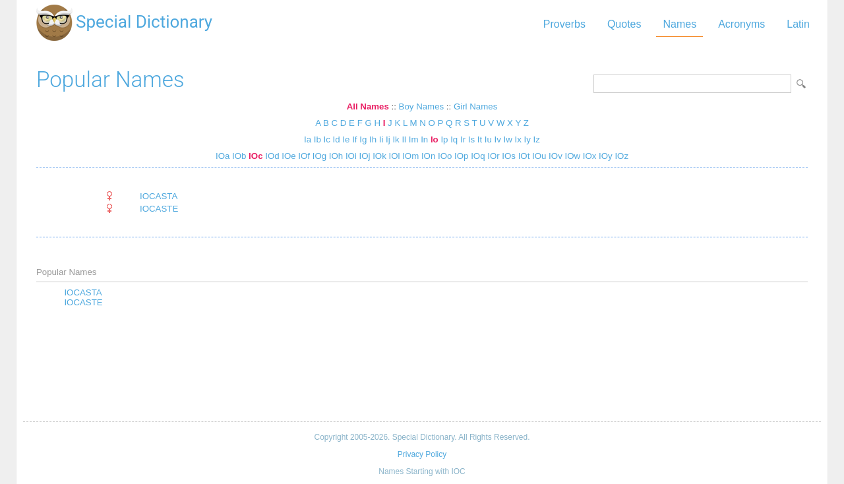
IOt (522, 156)
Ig (363, 139)
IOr (492, 156)
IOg (318, 156)
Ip (444, 139)
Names (679, 24)
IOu (537, 156)
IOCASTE (159, 209)
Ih (373, 139)
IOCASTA (158, 196)
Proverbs (564, 24)
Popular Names (110, 79)
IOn (427, 156)
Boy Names (421, 106)
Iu (488, 139)
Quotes (624, 24)
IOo (443, 156)
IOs (508, 156)
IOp (460, 156)
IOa (222, 156)
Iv (498, 139)
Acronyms (741, 24)
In (424, 139)
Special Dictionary (144, 22)
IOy (604, 156)
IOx (588, 156)
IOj (364, 156)
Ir (463, 139)
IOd (271, 156)
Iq (454, 139)
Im (414, 139)
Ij (388, 139)
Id (336, 139)
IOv (554, 156)
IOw (571, 156)
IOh (334, 156)
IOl (393, 156)
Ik (395, 139)
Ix (518, 139)
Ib (317, 139)
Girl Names (475, 106)
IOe (288, 156)
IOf (303, 156)
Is (471, 139)
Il (404, 139)
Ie (345, 139)
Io (434, 139)
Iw (508, 139)
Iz (536, 139)
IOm (409, 156)
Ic (327, 139)
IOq (476, 156)
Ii (381, 139)
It (479, 139)
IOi (350, 156)
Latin (798, 24)
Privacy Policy (422, 454)
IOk (378, 156)
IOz (620, 156)
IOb (237, 156)
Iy (527, 139)
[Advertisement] (422, 365)
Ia (307, 139)
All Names (368, 106)
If (354, 139)
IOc (254, 156)
